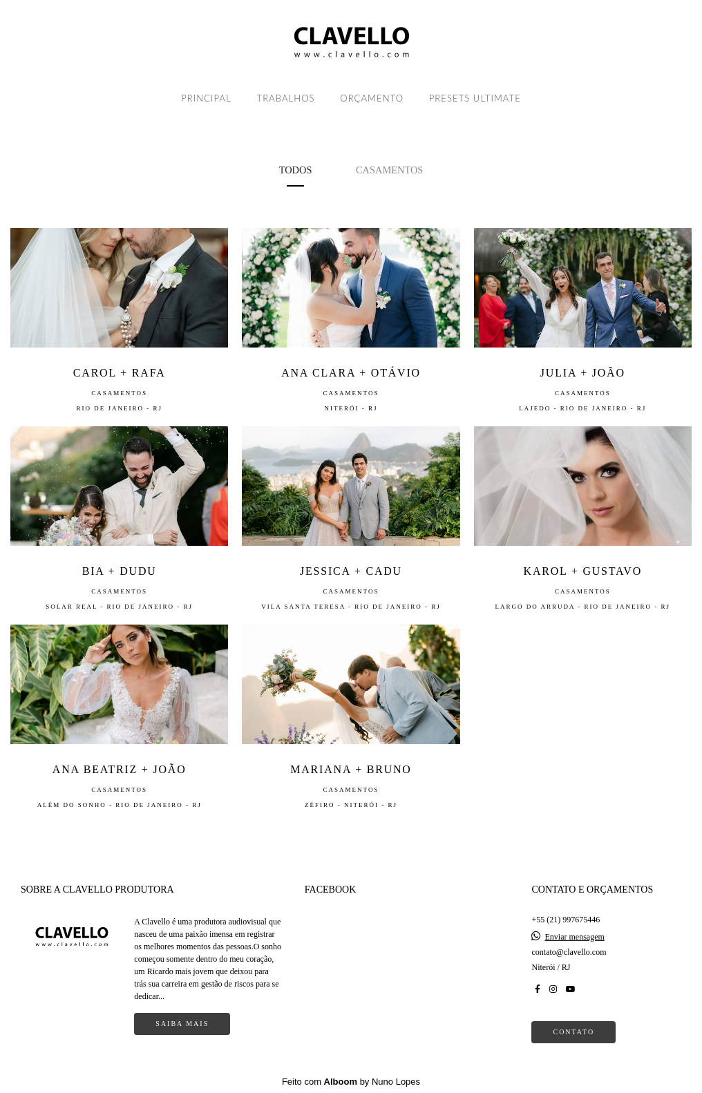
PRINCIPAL (206, 98)
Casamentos (389, 169)
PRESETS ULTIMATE (475, 98)
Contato (573, 1032)
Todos (295, 169)
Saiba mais (182, 1023)
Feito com (351, 1081)
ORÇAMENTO (372, 98)
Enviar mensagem (574, 937)
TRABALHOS (286, 98)
